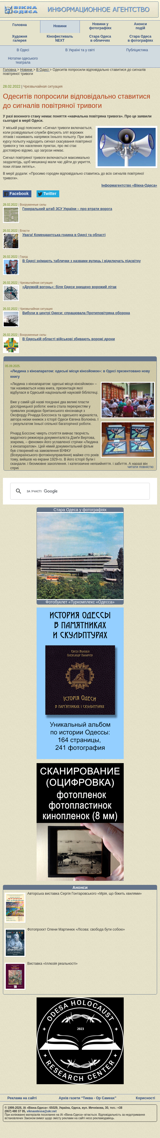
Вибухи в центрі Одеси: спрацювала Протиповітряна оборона (76, 313)
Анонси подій (140, 26)
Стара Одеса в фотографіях (140, 38)
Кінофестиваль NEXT (60, 38)
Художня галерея (19, 38)
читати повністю (140, 467)
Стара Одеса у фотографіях (80, 509)
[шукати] (79, 491)
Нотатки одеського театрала (23, 60)
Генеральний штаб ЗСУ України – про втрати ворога (67, 209)
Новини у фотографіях (100, 26)
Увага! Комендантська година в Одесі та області (64, 235)
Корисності (145, 1098)
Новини (59, 26)
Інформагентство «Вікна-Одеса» (129, 185)
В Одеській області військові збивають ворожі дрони (68, 339)
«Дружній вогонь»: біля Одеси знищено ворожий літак (69, 287)
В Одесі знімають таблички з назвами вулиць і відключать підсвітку (81, 261)
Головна (19, 25)
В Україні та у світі (80, 50)
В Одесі (23, 50)
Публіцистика (137, 50)
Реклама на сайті (22, 1098)
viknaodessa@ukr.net (42, 1111)
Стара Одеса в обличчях (100, 38)
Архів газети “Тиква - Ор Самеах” (87, 1098)
